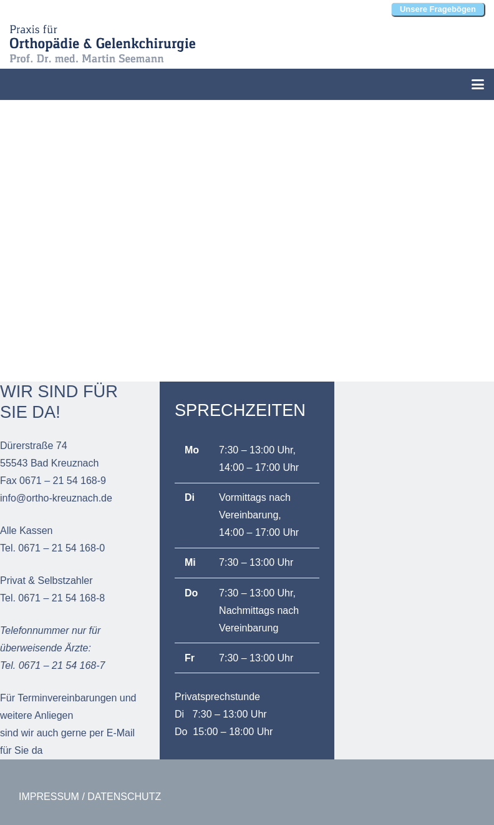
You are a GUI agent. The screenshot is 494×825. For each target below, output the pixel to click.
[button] (477, 84)
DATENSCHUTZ (124, 796)
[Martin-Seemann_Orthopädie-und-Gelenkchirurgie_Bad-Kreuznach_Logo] (102, 43)
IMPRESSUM (49, 796)
